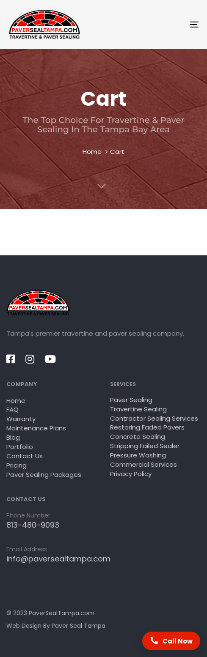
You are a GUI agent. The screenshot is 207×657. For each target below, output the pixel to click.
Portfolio (19, 446)
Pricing (16, 465)
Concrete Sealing (137, 436)
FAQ (12, 409)
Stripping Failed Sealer (144, 445)
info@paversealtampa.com (58, 558)
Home (92, 151)
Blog (13, 437)
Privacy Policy (131, 473)
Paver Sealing (131, 399)
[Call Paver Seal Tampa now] (171, 641)
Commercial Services (143, 464)
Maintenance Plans (36, 428)
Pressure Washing (138, 455)
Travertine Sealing (138, 409)
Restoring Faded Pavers (147, 427)
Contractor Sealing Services (154, 418)
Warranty (21, 418)
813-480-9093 (32, 525)
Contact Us (24, 456)
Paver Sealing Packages (43, 474)
